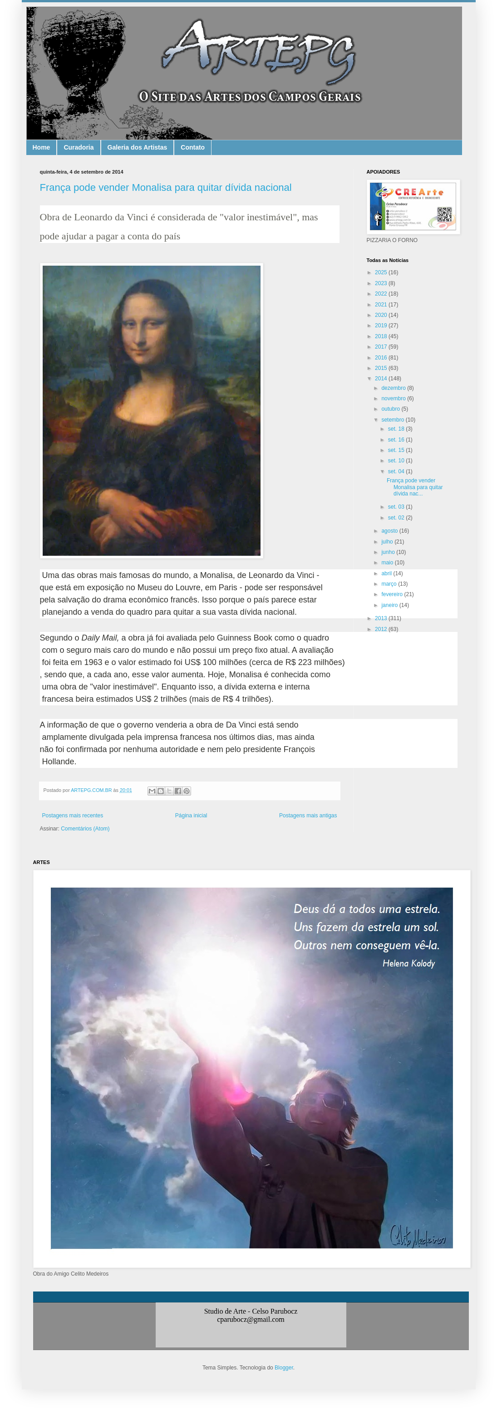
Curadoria (78, 147)
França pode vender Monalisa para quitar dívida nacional (166, 187)
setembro (393, 420)
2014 (382, 378)
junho (388, 552)
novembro (394, 398)
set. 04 (397, 471)
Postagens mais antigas (308, 815)
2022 (382, 294)
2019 (382, 325)
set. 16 (397, 440)
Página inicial (191, 815)
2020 (382, 315)
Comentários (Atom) (85, 828)
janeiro (390, 605)
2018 (382, 336)
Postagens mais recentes (72, 815)
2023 (382, 283)
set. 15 (397, 450)
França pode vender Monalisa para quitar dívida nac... (415, 487)
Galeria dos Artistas (137, 147)
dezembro (394, 388)
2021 (382, 304)
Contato (193, 147)
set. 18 (397, 429)
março (389, 584)
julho (387, 542)
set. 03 (397, 507)
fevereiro (392, 594)
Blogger (284, 1367)
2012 (382, 629)
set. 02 (397, 518)
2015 (382, 368)
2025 (382, 272)
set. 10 (397, 460)
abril (387, 573)
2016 (382, 357)
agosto (390, 531)
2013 (382, 618)
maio (387, 562)
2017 (382, 347)
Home (41, 147)
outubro (391, 409)
